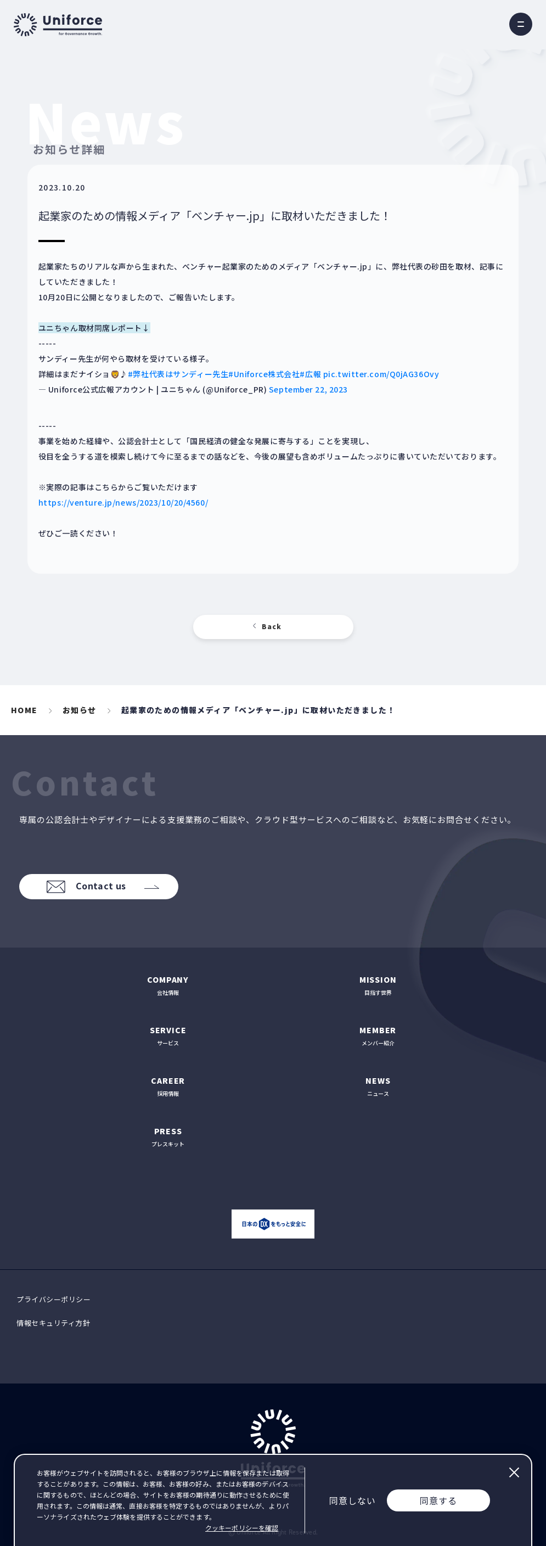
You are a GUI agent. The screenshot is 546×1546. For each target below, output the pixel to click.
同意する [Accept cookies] (438, 1500)
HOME (24, 709)
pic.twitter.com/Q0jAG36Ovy (381, 373)
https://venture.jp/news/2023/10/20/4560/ (123, 502)
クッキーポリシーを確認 (241, 1527)
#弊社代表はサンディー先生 (178, 373)
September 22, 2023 (308, 389)
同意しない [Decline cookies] (352, 1500)
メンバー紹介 (378, 1035)
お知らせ (80, 709)
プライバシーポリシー (53, 1299)
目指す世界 (378, 985)
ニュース (378, 1086)
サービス (168, 1035)
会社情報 (168, 985)
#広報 (310, 373)
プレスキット (168, 1136)
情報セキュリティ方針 (53, 1323)
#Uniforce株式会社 (264, 373)
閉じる (513, 1472)
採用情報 (168, 1086)
